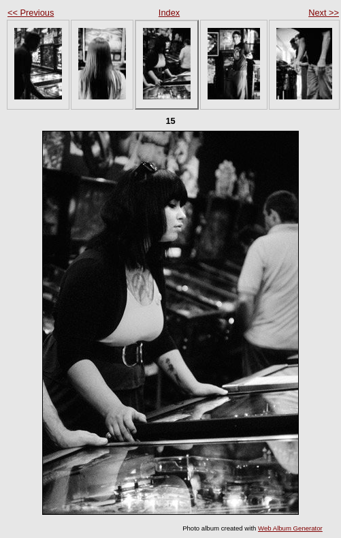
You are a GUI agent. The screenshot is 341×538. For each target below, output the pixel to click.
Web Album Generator (290, 528)
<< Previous (30, 12)
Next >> (323, 12)
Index (169, 12)
